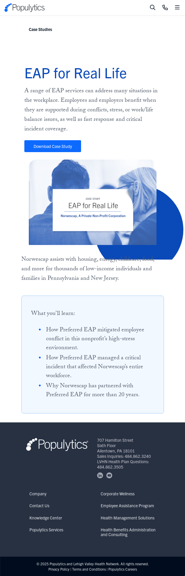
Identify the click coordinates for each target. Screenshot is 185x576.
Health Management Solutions (127, 517)
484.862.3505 (110, 466)
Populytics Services (46, 529)
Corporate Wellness (118, 493)
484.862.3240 (138, 456)
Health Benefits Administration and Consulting (128, 532)
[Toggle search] (152, 7)
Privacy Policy (58, 569)
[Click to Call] (165, 7)
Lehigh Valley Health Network (96, 563)
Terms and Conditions (89, 569)
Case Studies (40, 29)
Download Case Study (53, 146)
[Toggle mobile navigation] (177, 7)
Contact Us (39, 505)
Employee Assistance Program (127, 505)
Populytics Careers (122, 569)
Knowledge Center (45, 517)
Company (37, 493)
